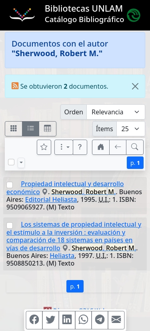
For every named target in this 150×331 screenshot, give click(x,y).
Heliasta (62, 255)
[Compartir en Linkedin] (66, 320)
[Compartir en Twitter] (50, 320)
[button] (80, 147)
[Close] (135, 86)
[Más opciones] (64, 147)
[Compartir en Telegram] (99, 320)
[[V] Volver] (118, 147)
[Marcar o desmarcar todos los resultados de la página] (11, 162)
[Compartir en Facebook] (34, 320)
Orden (73, 112)
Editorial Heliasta (51, 199)
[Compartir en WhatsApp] (83, 320)
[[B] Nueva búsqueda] (135, 147)
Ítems (104, 128)
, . (83, 191)
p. (135, 163)
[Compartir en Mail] (116, 320)
